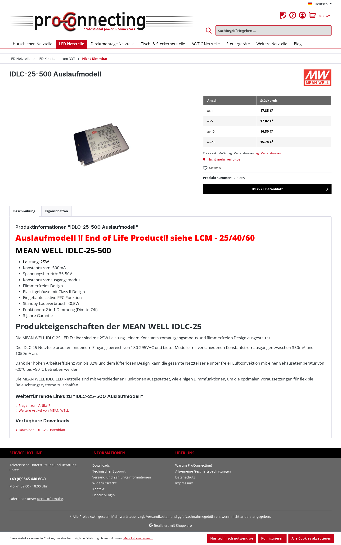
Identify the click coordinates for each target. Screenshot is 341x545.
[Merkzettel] (283, 15)
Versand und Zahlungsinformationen (121, 477)
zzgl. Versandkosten (267, 153)
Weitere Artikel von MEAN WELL (43, 410)
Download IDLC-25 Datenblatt (41, 430)
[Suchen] (209, 30)
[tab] (24, 211)
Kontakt (98, 489)
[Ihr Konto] (302, 15)
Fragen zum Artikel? (34, 405)
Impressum (184, 483)
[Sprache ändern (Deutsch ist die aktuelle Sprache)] (320, 4)
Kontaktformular (50, 498)
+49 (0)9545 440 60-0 (27, 479)
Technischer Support (109, 471)
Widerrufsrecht (104, 483)
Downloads (101, 465)
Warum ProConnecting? (193, 465)
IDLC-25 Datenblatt (267, 189)
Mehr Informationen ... (138, 538)
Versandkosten (158, 516)
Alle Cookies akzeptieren (311, 538)
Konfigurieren (272, 538)
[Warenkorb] (319, 15)
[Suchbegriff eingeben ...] (273, 30)
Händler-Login (103, 495)
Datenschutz (185, 477)
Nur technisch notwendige (231, 538)
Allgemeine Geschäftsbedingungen (203, 471)
